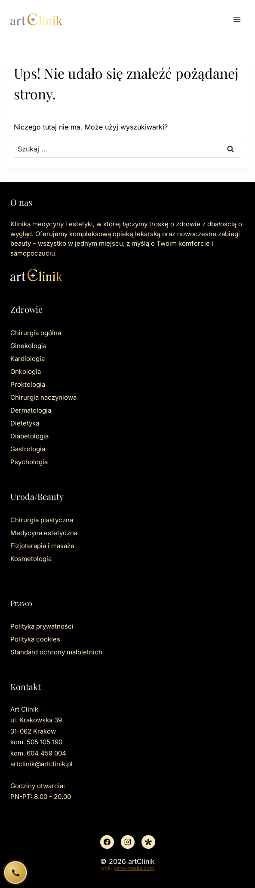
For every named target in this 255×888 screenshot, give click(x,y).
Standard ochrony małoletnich (56, 652)
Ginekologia (28, 346)
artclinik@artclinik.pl (41, 764)
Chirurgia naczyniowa (43, 397)
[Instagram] (128, 842)
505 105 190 (44, 742)
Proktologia (27, 384)
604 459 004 (46, 753)
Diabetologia (29, 436)
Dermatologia (30, 410)
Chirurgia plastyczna (41, 520)
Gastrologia (27, 449)
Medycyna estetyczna (43, 533)
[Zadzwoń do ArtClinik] (15, 872)
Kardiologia (27, 359)
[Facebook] (107, 842)
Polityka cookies (35, 639)
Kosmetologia (31, 559)
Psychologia (29, 462)
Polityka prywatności (42, 626)
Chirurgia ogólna (35, 333)
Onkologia (25, 371)
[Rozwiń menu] (237, 19)
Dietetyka (24, 423)
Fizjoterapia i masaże (42, 546)
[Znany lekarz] (148, 842)
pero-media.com (134, 868)
